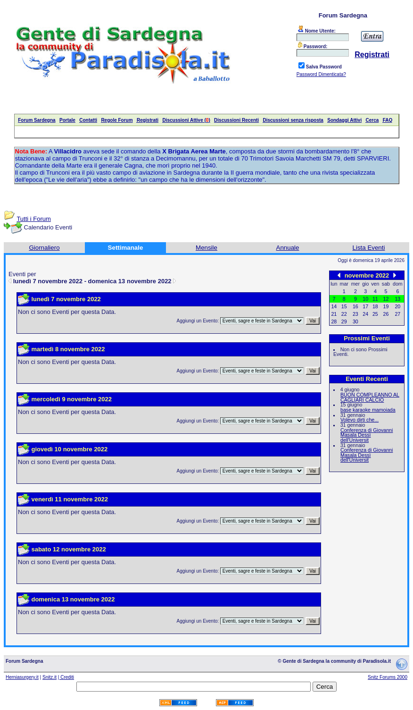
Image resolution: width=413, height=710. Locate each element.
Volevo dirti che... (359, 420)
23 (355, 314)
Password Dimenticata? (321, 74)
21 (334, 314)
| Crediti (66, 677)
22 (344, 314)
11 (375, 299)
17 (365, 306)
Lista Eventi (369, 247)
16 (355, 306)
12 (386, 299)
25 (375, 314)
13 (397, 299)
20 (397, 306)
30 (355, 321)
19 (386, 306)
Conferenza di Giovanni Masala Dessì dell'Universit (366, 435)
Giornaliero (44, 247)
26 (386, 314)
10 (365, 299)
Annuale (287, 247)
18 (375, 306)
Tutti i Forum (33, 218)
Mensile (206, 247)
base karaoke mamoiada (368, 410)
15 (344, 306)
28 (334, 321)
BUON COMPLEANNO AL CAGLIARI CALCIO (369, 397)
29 (344, 321)
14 (334, 306)
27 (397, 314)
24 (365, 314)
